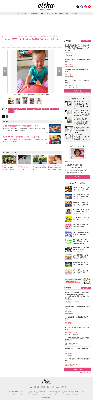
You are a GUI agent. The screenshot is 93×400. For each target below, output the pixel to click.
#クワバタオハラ (21, 108)
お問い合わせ (55, 387)
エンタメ (9, 36)
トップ (18, 13)
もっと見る (78, 176)
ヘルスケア (25, 13)
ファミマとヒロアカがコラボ (75, 167)
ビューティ (34, 13)
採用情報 (63, 387)
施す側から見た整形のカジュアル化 (77, 170)
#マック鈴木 (12, 108)
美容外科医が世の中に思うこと (76, 172)
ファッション (49, 13)
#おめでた (37, 108)
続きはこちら (78, 91)
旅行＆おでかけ (59, 13)
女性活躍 (74, 13)
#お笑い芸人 (45, 108)
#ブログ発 (11, 111)
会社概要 (36, 387)
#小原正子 (30, 108)
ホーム (4, 36)
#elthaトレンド (54, 108)
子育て (68, 13)
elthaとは (29, 387)
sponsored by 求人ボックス (85, 93)
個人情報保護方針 (45, 387)
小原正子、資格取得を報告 (74, 165)
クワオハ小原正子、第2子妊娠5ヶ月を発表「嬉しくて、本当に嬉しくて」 (30, 36)
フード (41, 13)
